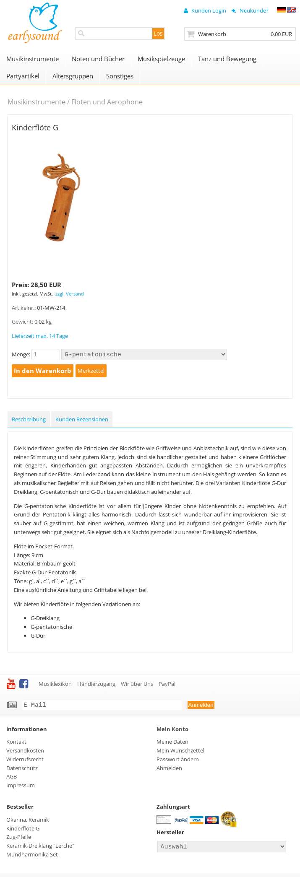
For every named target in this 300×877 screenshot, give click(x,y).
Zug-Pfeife (18, 839)
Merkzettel (91, 372)
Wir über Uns (137, 685)
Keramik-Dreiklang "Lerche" (40, 848)
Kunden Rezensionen (81, 420)
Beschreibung (29, 420)
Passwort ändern (178, 761)
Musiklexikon (55, 685)
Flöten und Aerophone (107, 101)
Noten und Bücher (98, 58)
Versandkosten (25, 753)
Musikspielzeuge (161, 58)
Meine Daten (172, 744)
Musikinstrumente (32, 58)
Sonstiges (119, 76)
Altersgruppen (72, 76)
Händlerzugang (96, 685)
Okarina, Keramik (27, 822)
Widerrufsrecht (25, 761)
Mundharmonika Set (32, 857)
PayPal (167, 685)
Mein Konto (172, 731)
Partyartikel (22, 76)
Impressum (20, 787)
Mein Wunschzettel (180, 753)
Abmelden (169, 770)
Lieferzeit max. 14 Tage (40, 336)
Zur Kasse (240, 34)
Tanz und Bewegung (227, 58)
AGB (11, 779)
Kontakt (16, 744)
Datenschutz (22, 770)
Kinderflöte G (22, 831)
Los (158, 33)
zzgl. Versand (69, 294)
